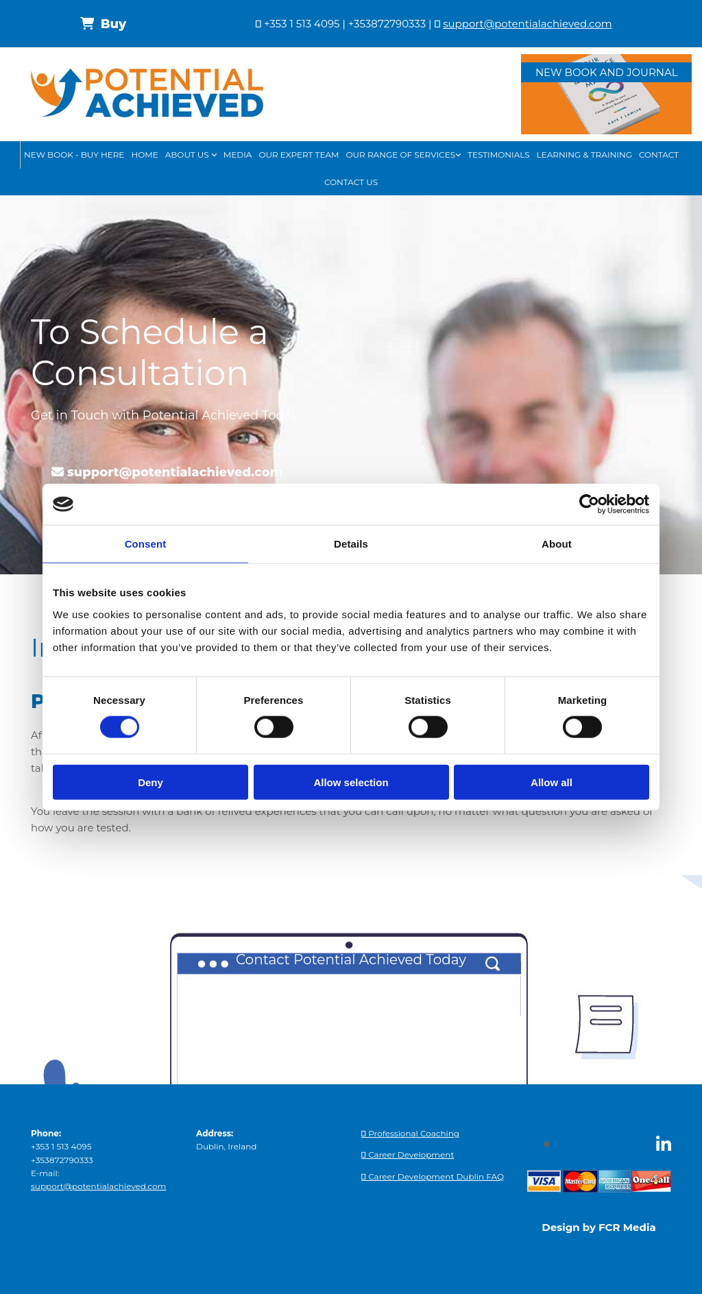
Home (144, 154)
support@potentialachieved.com (527, 23)
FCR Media (627, 1227)
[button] (103, 23)
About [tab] (557, 544)
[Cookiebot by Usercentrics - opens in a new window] (589, 504)
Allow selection (350, 782)
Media (237, 154)
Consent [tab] (146, 544)
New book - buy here (74, 154)
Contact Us (351, 182)
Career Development (407, 1154)
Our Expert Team (298, 154)
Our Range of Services (401, 154)
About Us (188, 154)
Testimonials (499, 154)
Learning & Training (584, 154)
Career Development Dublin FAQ (432, 1176)
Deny (150, 782)
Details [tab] (351, 544)
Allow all (551, 782)
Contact (659, 154)
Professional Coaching (410, 1133)
